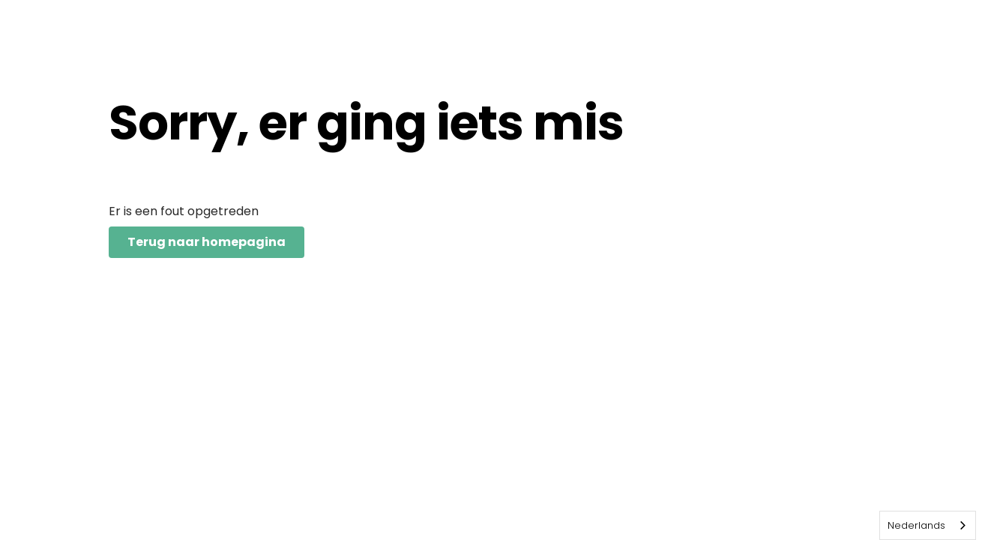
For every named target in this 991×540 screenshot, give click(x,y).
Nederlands (916, 525)
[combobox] (927, 525)
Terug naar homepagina (206, 241)
